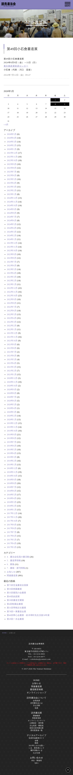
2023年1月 (12, 284)
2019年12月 (12, 423)
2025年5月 (12, 179)
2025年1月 (12, 194)
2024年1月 (12, 239)
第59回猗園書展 (14, 589)
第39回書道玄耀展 (15, 600)
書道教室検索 (36, 689)
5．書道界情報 (14, 560)
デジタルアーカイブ (36, 735)
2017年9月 (12, 525)
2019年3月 (12, 457)
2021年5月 (12, 359)
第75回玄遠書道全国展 (17, 585)
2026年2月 (12, 145)
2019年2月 (12, 461)
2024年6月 (12, 220)
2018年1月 (12, 509)
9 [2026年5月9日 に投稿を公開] (64, 104)
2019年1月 (12, 464)
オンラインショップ (36, 692)
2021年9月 (12, 344)
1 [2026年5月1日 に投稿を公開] (55, 100)
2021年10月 (12, 340)
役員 (36, 708)
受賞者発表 (36, 718)
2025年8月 (12, 168)
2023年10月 (12, 250)
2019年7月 (12, 442)
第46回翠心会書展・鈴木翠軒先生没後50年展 (28, 615)
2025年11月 (12, 157)
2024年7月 (12, 217)
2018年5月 (12, 494)
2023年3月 (12, 277)
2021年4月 (12, 363)
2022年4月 (12, 318)
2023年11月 (12, 247)
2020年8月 (12, 393)
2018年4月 (12, 498)
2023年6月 (12, 265)
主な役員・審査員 (36, 726)
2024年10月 (12, 205)
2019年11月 (12, 427)
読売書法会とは (36, 703)
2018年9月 (12, 479)
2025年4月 (12, 183)
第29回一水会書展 (15, 619)
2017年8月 (12, 528)
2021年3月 (12, 367)
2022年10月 (12, 295)
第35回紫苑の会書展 (16, 593)
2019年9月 (12, 434)
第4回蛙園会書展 (15, 604)
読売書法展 (36, 713)
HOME (4, 633)
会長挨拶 (36, 701)
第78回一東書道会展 (16, 611)
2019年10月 (12, 431)
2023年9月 (12, 254)
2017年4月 (12, 543)
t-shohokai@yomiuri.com (40, 659)
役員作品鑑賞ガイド (36, 738)
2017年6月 (12, 536)
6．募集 (10, 564)
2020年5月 (12, 404)
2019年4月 (12, 453)
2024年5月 (12, 224)
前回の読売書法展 (36, 728)
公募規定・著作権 (36, 723)
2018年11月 (12, 472)
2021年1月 (12, 374)
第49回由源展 (13, 596)
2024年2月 (12, 235)
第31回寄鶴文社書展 (16, 608)
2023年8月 (12, 258)
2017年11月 (12, 517)
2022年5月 (12, 314)
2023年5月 (12, 269)
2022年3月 (12, 322)
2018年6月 (12, 491)
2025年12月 (12, 153)
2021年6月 (12, 355)
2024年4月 (12, 228)
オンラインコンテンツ (36, 721)
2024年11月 (12, 202)
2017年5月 (12, 540)
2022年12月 (12, 288)
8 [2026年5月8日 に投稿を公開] (55, 104)
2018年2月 (12, 506)
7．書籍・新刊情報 (16, 568)
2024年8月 (12, 213)
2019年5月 (12, 449)
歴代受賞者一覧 (36, 730)
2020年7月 (12, 397)
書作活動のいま (36, 750)
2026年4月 (12, 138)
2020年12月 (12, 378)
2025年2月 (12, 190)
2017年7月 (12, 532)
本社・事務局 (36, 761)
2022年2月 (12, 325)
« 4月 (6, 124)
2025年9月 (12, 164)
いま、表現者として (36, 748)
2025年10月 (12, 160)
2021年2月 (12, 371)
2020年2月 (12, 416)
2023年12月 (12, 243)
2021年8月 (12, 348)
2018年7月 (12, 487)
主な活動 (36, 705)
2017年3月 (12, 547)
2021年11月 (12, 337)
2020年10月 (12, 386)
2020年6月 (12, 401)
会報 (36, 741)
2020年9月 (12, 389)
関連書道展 (12, 575)
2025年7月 (12, 172)
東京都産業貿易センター (16, 66)
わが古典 (36, 753)
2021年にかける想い (36, 746)
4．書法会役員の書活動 (18, 557)
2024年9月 (12, 209)
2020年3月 (12, 412)
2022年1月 (12, 329)
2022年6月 (12, 310)
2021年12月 (12, 333)
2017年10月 (12, 521)
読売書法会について (36, 698)
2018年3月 (12, 502)
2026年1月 (12, 149)
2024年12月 (12, 198)
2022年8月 (12, 303)
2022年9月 (12, 299)
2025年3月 (12, 187)
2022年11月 (12, 292)
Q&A (36, 763)
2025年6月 (12, 175)
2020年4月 (12, 408)
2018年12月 (12, 468)
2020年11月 (12, 382)
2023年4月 (12, 273)
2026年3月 (12, 142)
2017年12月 (12, 513)
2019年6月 (12, 446)
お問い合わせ (36, 758)
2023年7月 (12, 262)
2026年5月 (12, 134)
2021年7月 (12, 352)
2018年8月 (12, 483)
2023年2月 (12, 280)
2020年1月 (12, 419)
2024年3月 (12, 232)
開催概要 (36, 716)
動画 (36, 743)
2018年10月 (12, 476)
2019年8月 (12, 438)
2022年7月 (12, 307)
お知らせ (11, 572)
